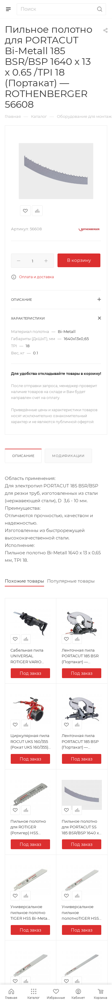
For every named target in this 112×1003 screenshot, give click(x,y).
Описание (23, 456)
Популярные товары (71, 581)
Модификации (68, 456)
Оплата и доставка (36, 277)
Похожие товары (24, 581)
